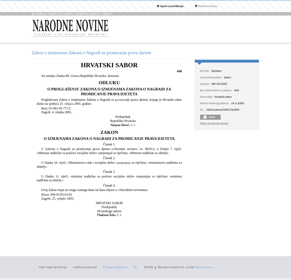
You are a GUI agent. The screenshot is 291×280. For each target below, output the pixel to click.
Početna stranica (207, 6)
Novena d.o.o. (204, 267)
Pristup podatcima (115, 267)
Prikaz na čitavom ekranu (214, 123)
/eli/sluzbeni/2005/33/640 (222, 110)
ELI (135, 267)
